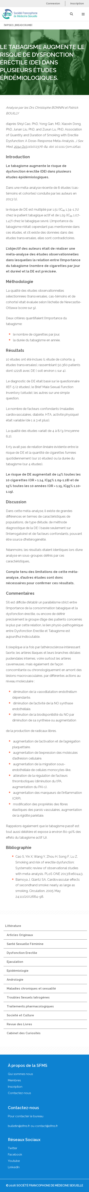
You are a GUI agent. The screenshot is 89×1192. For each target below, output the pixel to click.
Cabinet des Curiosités (24, 1033)
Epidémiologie (17, 970)
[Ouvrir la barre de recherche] (71, 14)
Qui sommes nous (20, 1074)
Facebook (15, 1154)
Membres (14, 1080)
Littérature (13, 926)
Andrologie (15, 979)
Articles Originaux (20, 935)
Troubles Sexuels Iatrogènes (28, 997)
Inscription (77, 3)
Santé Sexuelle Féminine (25, 944)
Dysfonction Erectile (22, 953)
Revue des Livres (19, 1024)
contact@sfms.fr (46, 1126)
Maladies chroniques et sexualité (31, 988)
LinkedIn (14, 1167)
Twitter (12, 1148)
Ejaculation (15, 962)
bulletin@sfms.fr (19, 1126)
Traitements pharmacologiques (30, 1006)
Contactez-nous (19, 1093)
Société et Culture (20, 1015)
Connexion (53, 3)
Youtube (14, 1161)
